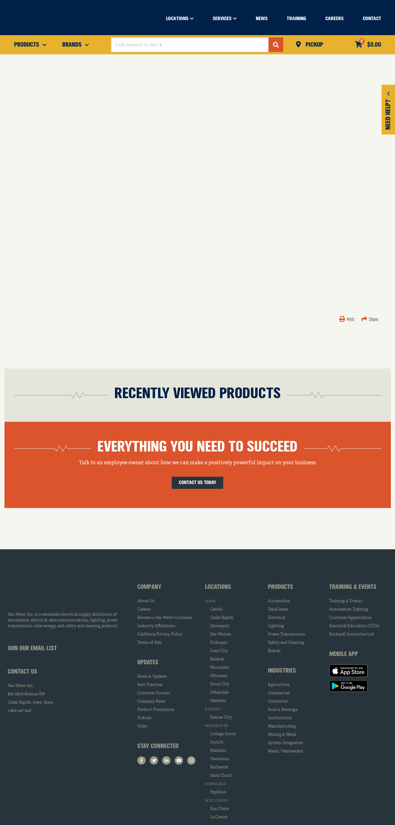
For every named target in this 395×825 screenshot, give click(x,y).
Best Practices (150, 685)
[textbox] (190, 44)
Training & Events (345, 601)
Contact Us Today (197, 482)
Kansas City (221, 718)
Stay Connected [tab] (158, 746)
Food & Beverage (283, 710)
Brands (274, 651)
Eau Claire (219, 809)
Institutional (280, 718)
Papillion (218, 792)
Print (347, 319)
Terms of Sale (149, 643)
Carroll (216, 610)
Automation (279, 601)
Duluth (217, 742)
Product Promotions (156, 710)
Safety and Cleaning (286, 643)
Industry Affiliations (156, 626)
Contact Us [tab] (22, 672)
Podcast (144, 718)
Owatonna (219, 759)
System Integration (285, 743)
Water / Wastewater (285, 751)
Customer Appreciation (350, 618)
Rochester (219, 767)
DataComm (278, 610)
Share (369, 319)
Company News (151, 702)
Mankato (218, 751)
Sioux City (219, 684)
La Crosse (218, 817)
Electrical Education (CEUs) (354, 626)
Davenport (219, 626)
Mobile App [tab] (343, 654)
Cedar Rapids (221, 618)
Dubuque (218, 643)
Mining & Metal (282, 735)
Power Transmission (286, 634)
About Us (146, 601)
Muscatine (219, 668)
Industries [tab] (282, 671)
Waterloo (218, 701)
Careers (144, 610)
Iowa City (219, 651)
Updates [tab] (147, 662)
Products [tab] (280, 587)
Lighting (276, 626)
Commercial (279, 693)
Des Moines (220, 634)
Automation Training (348, 610)
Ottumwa (218, 676)
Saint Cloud (221, 776)
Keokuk (217, 659)
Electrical (276, 618)
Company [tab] (149, 587)
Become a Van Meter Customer (164, 618)
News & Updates (152, 677)
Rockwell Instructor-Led (351, 634)
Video (142, 727)
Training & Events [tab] (352, 587)
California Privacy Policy (160, 634)
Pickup (313, 45)
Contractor (278, 702)
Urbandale (219, 693)
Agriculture (278, 685)
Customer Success (154, 693)
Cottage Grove (223, 734)
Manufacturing (282, 727)
